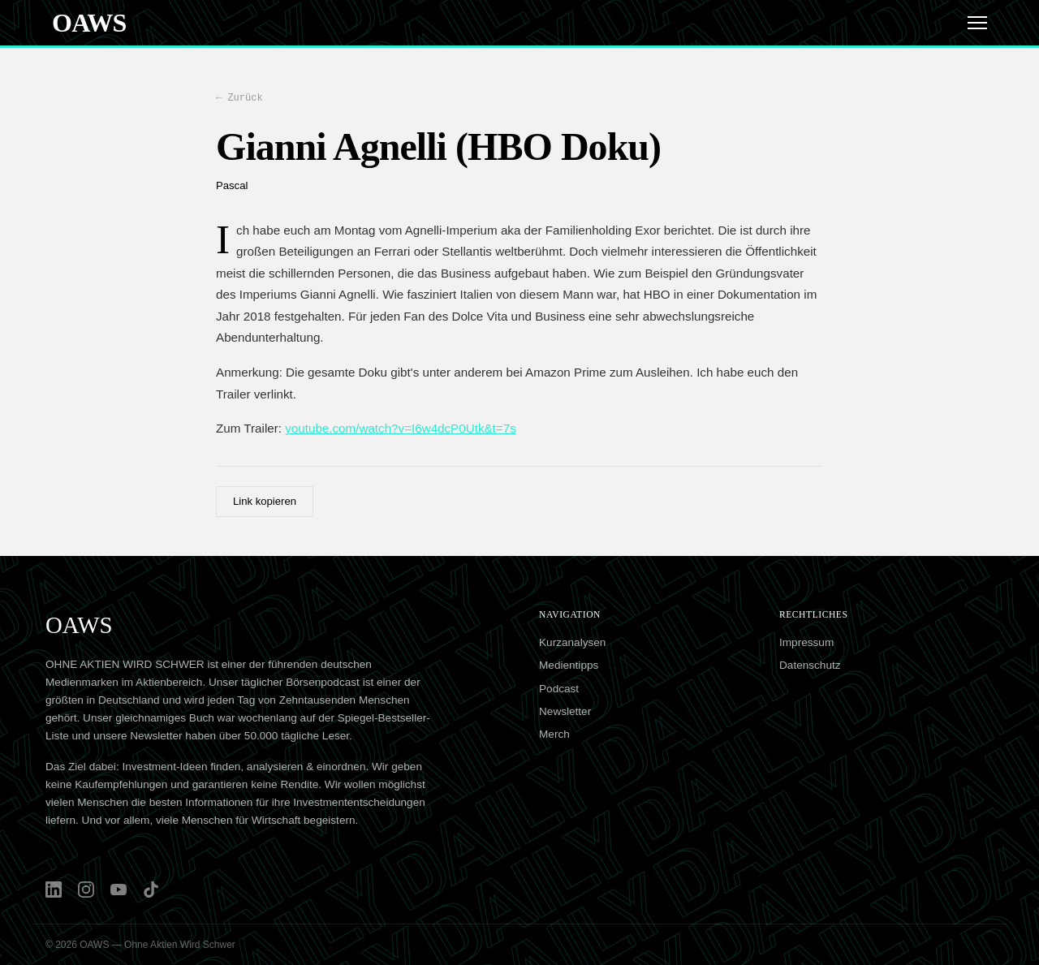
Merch (554, 734)
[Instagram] (86, 889)
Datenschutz (810, 665)
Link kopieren (264, 501)
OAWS (89, 23)
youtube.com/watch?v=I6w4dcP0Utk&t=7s (400, 428)
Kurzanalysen (572, 642)
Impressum (806, 642)
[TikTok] (151, 889)
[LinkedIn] (53, 889)
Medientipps (568, 665)
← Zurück (239, 97)
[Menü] (977, 22)
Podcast (559, 689)
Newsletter (565, 711)
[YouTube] (118, 889)
